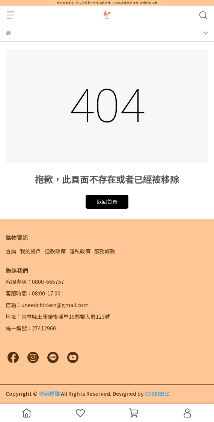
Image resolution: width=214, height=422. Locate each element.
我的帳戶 (30, 251)
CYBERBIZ (157, 393)
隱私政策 (79, 251)
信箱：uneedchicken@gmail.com (47, 305)
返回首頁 (107, 201)
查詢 (11, 251)
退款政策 (55, 251)
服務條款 (104, 251)
